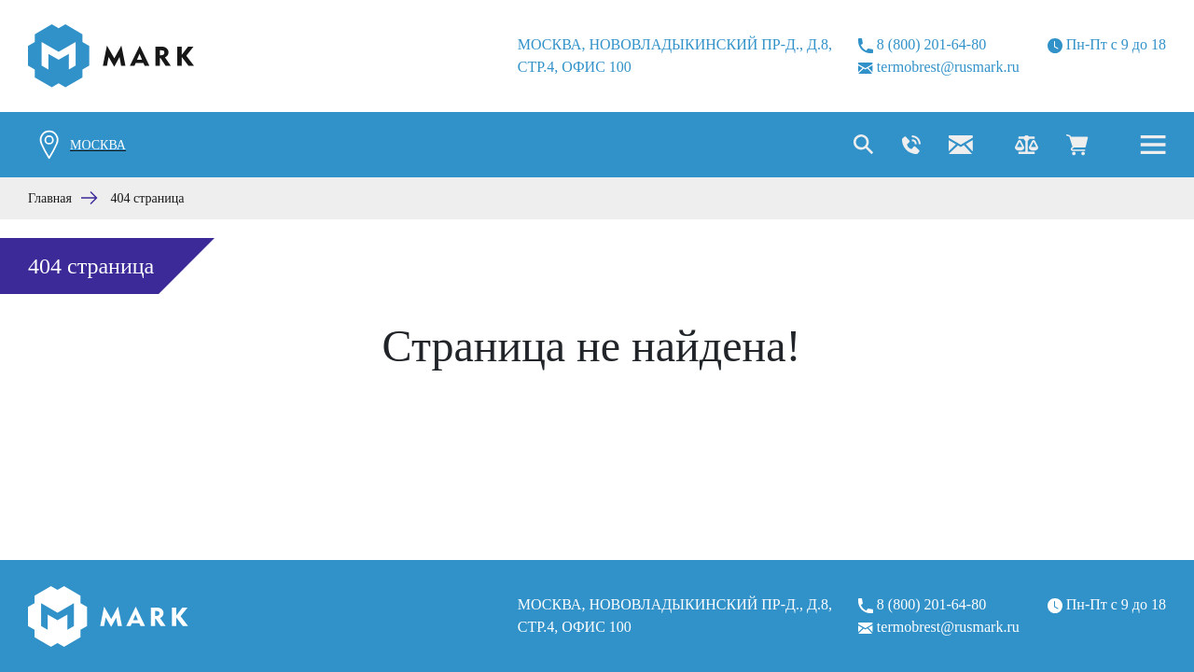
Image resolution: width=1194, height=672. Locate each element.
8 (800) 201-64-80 (922, 44)
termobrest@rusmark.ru (939, 67)
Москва (98, 145)
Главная (50, 198)
